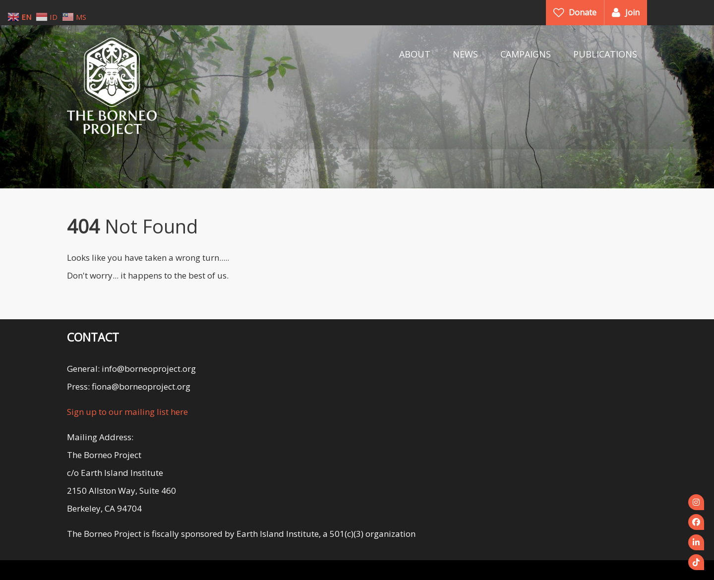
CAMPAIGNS (525, 54)
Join (632, 12)
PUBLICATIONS (605, 54)
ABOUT (414, 54)
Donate (582, 12)
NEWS (465, 54)
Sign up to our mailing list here (127, 411)
